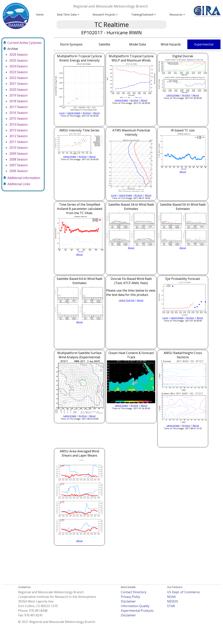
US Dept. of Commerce (183, 592)
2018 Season (18, 101)
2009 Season (18, 153)
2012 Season (18, 136)
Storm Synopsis (71, 44)
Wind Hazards (171, 44)
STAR (171, 606)
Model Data (137, 44)
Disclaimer (128, 601)
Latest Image (73, 112)
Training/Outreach (142, 14)
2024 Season (18, 66)
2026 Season (18, 54)
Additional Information (23, 178)
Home (40, 14)
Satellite (104, 44)
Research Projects (104, 14)
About (96, 112)
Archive (87, 112)
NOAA (171, 597)
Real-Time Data (67, 14)
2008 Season (18, 159)
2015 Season (18, 118)
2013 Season (18, 130)
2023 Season (18, 72)
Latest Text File (127, 300)
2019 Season (18, 95)
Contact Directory (133, 592)
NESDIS (172, 601)
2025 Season (18, 60)
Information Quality (135, 606)
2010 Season (18, 148)
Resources (176, 14)
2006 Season (18, 171)
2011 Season (18, 142)
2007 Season (18, 165)
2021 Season (18, 84)
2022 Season (18, 78)
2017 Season (18, 107)
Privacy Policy (130, 597)
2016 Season (18, 113)
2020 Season (18, 90)
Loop (62, 112)
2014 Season (18, 124)
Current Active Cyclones (24, 43)
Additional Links (18, 184)
